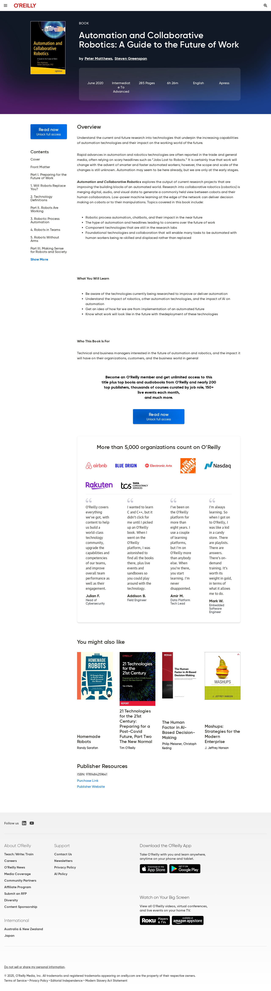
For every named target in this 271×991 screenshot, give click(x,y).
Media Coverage (17, 874)
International (16, 920)
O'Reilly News (14, 867)
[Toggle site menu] (5, 5)
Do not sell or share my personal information (34, 967)
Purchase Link (87, 781)
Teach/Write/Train (18, 854)
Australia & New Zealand (23, 929)
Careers (10, 861)
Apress (224, 83)
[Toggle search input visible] (265, 5)
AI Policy (60, 874)
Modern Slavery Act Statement (106, 981)
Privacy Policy (65, 867)
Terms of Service (15, 981)
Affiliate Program (17, 887)
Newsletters (63, 861)
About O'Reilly (17, 845)
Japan (9, 935)
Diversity (11, 900)
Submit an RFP (15, 893)
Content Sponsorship (20, 907)
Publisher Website (91, 787)
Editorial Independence (67, 981)
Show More (39, 259)
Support (62, 845)
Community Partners (20, 880)
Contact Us (63, 854)
